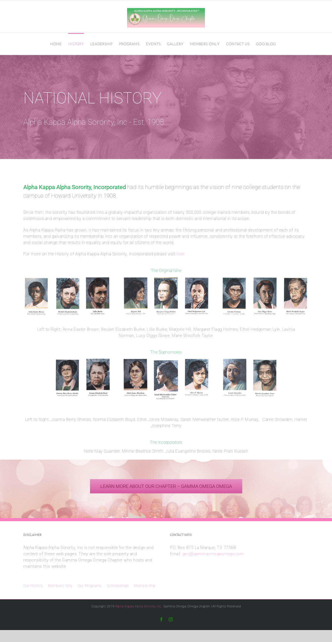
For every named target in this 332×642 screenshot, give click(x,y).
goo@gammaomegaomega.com (213, 553)
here (181, 253)
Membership (145, 586)
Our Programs (90, 586)
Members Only (60, 586)
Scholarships (118, 586)
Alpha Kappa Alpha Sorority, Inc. (138, 606)
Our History (33, 586)
